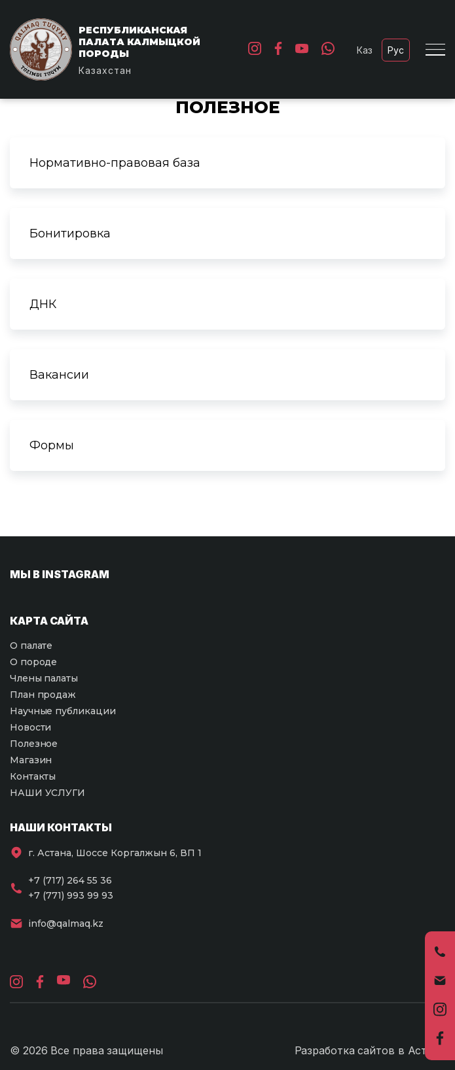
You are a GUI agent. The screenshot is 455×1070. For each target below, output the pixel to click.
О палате (31, 645)
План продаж (43, 694)
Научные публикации (62, 711)
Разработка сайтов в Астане (370, 1050)
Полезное (34, 744)
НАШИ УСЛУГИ (47, 793)
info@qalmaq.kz (65, 923)
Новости (30, 727)
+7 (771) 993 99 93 (70, 895)
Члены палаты (44, 678)
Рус (396, 50)
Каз (365, 50)
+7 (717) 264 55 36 (70, 880)
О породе (33, 662)
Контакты (33, 776)
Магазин (31, 760)
